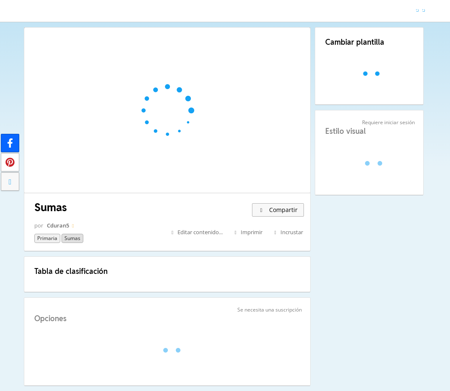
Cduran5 (58, 225)
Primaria (47, 238)
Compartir (278, 210)
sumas (72, 238)
